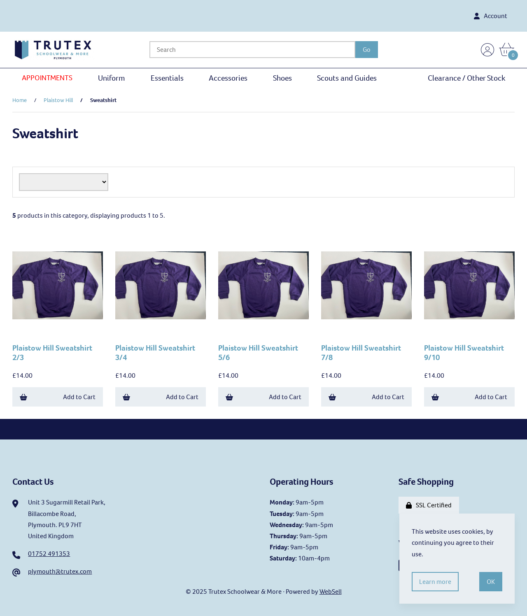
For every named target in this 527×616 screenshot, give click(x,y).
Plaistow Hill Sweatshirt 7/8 (361, 353)
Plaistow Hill (58, 100)
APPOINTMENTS (47, 78)
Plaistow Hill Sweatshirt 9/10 (464, 353)
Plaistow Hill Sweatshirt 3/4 (155, 353)
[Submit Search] (366, 49)
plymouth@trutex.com (60, 571)
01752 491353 (49, 553)
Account (490, 16)
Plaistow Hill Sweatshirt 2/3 (52, 353)
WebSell (330, 591)
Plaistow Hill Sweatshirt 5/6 (258, 353)
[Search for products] (252, 49)
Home (19, 100)
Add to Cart (58, 397)
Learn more (435, 581)
